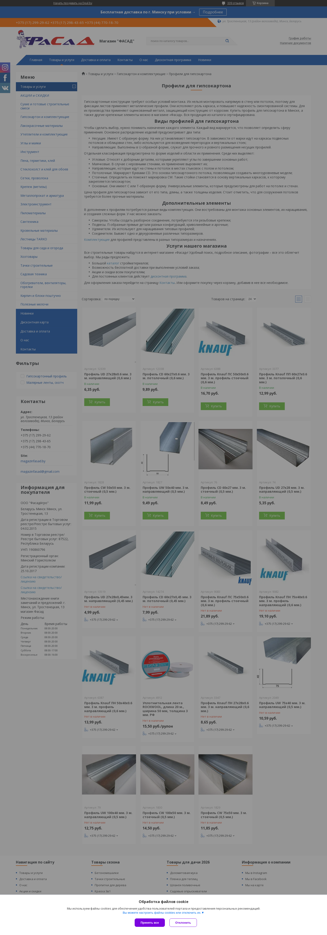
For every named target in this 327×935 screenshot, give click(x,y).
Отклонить (183, 922)
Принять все (150, 922)
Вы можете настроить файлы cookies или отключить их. (162, 912)
